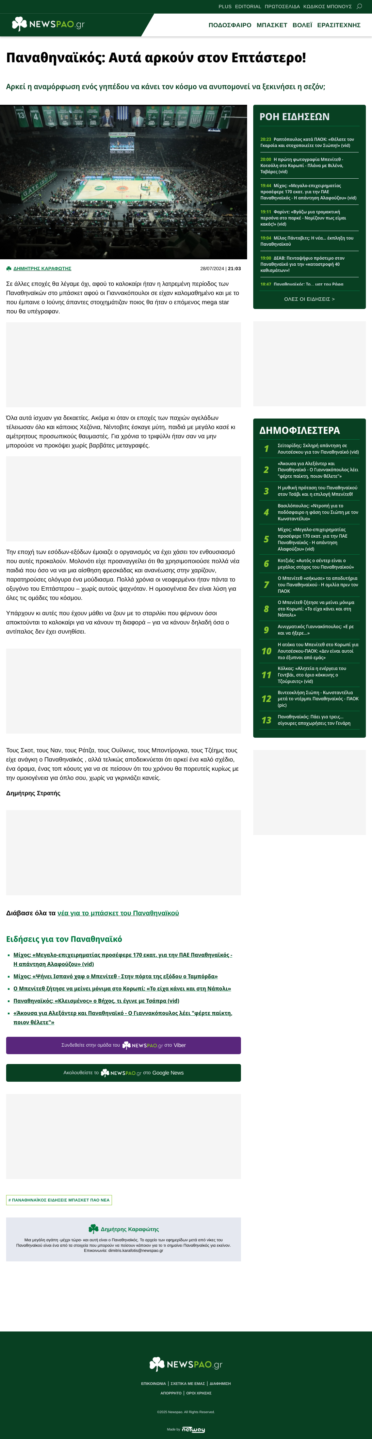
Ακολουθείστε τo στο (124, 1073)
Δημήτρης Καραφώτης (130, 1229)
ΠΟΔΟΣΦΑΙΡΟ (230, 25)
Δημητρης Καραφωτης (42, 268)
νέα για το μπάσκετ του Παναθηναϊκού (118, 913)
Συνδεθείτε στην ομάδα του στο (124, 1045)
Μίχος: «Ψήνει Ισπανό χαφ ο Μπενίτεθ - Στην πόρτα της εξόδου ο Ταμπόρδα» (116, 976)
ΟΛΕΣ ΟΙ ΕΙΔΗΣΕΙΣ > (309, 299)
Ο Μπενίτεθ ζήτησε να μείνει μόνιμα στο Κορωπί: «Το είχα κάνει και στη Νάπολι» (122, 988)
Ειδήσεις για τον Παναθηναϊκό (64, 938)
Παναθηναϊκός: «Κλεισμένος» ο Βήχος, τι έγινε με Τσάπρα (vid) (96, 1000)
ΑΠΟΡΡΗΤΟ (170, 1393)
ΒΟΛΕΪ (302, 25)
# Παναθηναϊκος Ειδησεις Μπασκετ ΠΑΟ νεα (59, 1200)
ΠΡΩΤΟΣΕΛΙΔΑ (282, 6)
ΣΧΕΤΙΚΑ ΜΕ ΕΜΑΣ (188, 1384)
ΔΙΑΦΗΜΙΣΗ (220, 1384)
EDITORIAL (248, 6)
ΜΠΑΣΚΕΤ (272, 25)
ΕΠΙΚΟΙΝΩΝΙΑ (153, 1384)
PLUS (225, 6)
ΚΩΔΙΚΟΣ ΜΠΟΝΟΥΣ (327, 6)
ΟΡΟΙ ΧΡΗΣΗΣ (198, 1393)
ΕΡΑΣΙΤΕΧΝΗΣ (339, 25)
